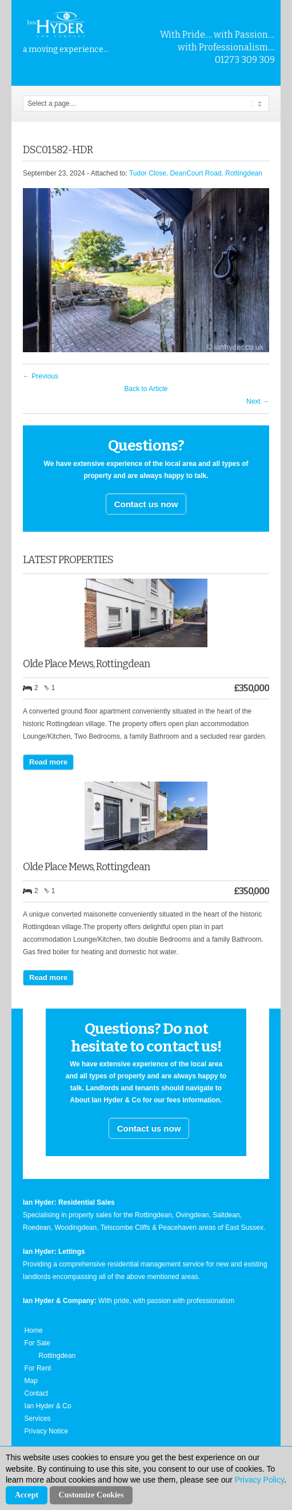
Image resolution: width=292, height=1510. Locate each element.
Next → (257, 401)
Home (34, 1330)
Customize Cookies (91, 1495)
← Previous (40, 376)
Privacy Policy (259, 1479)
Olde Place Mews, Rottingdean (86, 664)
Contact (36, 1393)
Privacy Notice (47, 1431)
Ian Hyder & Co (48, 1406)
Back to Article (145, 389)
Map (31, 1381)
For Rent (38, 1368)
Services (38, 1419)
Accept (26, 1495)
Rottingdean (57, 1356)
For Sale (37, 1343)
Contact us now (146, 504)
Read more (48, 762)
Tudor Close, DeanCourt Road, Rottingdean (195, 173)
